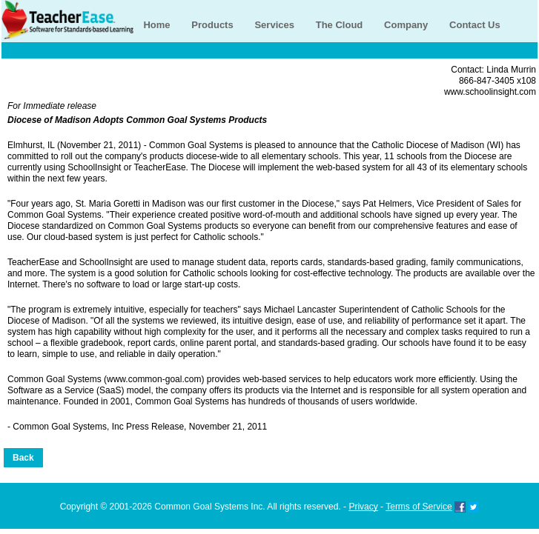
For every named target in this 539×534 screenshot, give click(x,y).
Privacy (362, 506)
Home (156, 24)
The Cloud (339, 24)
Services (274, 24)
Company (406, 24)
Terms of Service (419, 506)
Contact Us (474, 24)
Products (212, 24)
